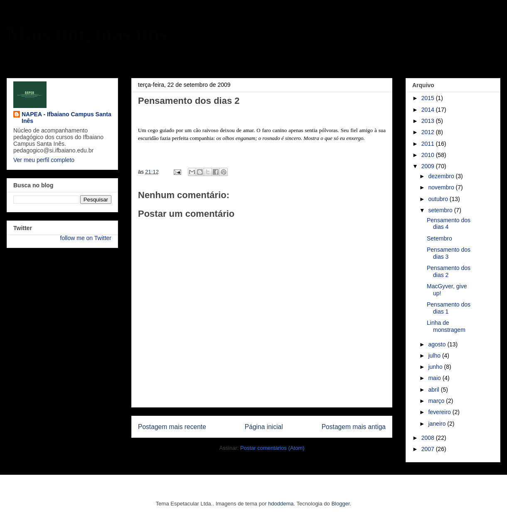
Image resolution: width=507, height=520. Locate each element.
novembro (441, 187)
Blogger (340, 503)
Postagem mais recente (172, 426)
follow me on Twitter (85, 238)
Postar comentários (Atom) (272, 448)
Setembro (439, 238)
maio (435, 378)
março (437, 400)
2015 (428, 98)
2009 (428, 166)
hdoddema (280, 503)
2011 (428, 143)
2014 (428, 109)
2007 (428, 449)
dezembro (441, 176)
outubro (438, 199)
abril (434, 389)
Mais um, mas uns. (89, 33)
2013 (428, 121)
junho (436, 366)
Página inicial (264, 426)
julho (435, 355)
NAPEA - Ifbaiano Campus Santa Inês (66, 117)
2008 (428, 437)
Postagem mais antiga (354, 426)
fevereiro (440, 412)
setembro (441, 210)
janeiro (437, 423)
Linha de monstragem (446, 326)
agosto (437, 344)
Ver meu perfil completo (43, 160)
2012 (428, 132)
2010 (428, 155)
